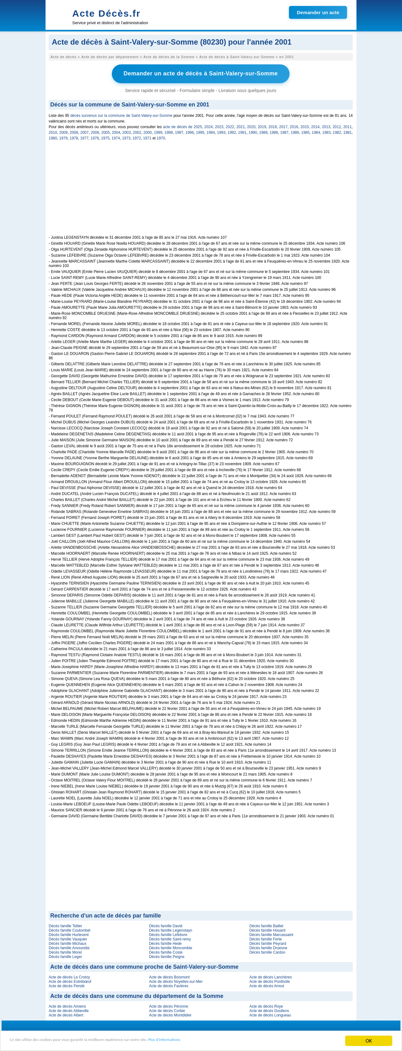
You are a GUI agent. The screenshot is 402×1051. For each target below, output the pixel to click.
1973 (126, 137)
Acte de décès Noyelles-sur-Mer (176, 980)
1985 (305, 131)
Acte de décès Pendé (66, 985)
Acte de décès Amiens (67, 1005)
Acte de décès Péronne (168, 1005)
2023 (219, 126)
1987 (284, 131)
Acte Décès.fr (106, 13)
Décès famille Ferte (265, 938)
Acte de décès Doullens (269, 1010)
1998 (169, 131)
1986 (295, 131)
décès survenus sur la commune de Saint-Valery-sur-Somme (121, 114)
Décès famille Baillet (266, 925)
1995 (200, 131)
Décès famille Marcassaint (271, 934)
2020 (251, 126)
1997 (179, 131)
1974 (115, 137)
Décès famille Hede (165, 942)
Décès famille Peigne (166, 956)
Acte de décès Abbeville (69, 1010)
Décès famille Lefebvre (168, 934)
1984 (316, 131)
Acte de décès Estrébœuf (70, 980)
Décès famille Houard (267, 929)
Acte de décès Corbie (167, 1010)
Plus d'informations (210, 1041)
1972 (137, 137)
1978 (74, 137)
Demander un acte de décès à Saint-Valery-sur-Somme (200, 73)
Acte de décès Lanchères (270, 976)
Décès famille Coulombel (69, 929)
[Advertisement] (201, 190)
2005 (105, 131)
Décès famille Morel (65, 951)
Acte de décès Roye (266, 1005)
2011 (347, 126)
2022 (230, 126)
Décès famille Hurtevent (69, 934)
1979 (63, 137)
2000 (148, 131)
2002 (137, 131)
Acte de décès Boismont (169, 976)
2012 (337, 126)
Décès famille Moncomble (170, 947)
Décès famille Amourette (69, 947)
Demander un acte (318, 12)
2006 (95, 131)
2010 (53, 131)
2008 (74, 131)
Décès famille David (165, 925)
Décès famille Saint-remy (170, 938)
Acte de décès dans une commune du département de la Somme (136, 995)
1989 (263, 131)
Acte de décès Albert (66, 1014)
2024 (208, 126)
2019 (262, 126)
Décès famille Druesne (268, 947)
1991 (242, 131)
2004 (116, 131)
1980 (53, 137)
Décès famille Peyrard (267, 942)
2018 (273, 126)
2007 (84, 131)
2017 (283, 126)
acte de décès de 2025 (182, 126)
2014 (315, 126)
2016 (294, 126)
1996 (190, 131)
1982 (337, 131)
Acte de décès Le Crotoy (69, 976)
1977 (84, 137)
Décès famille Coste (165, 951)
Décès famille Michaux (67, 942)
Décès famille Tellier (65, 925)
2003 (126, 131)
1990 (253, 131)
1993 (221, 131)
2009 (63, 131)
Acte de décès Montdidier (170, 1014)
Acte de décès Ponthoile (269, 980)
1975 (105, 137)
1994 (211, 131)
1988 (274, 131)
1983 (326, 131)
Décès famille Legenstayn (170, 929)
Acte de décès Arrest (266, 985)
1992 (232, 131)
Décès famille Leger (65, 956)
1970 (161, 137)
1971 (147, 137)
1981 (347, 131)
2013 (326, 126)
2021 (240, 126)
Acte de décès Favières (168, 985)
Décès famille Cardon (267, 951)
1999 (158, 131)
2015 (305, 126)
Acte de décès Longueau (270, 1014)
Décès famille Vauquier (68, 938)
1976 (95, 137)
